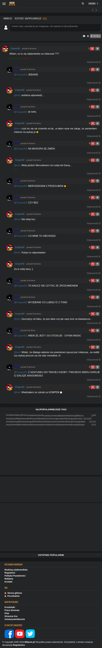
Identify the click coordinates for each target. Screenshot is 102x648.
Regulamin (9, 573)
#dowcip (68, 421)
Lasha (20, 58)
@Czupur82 (20, 74)
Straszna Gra (10, 616)
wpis (45, 18)
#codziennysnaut (34, 424)
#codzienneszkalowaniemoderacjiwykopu (64, 424)
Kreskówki (9, 607)
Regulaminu (19, 645)
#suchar (10, 424)
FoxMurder (14, 58)
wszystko (19, 18)
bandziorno (27, 58)
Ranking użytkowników (16, 570)
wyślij (95, 36)
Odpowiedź (92, 62)
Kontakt (8, 582)
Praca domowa (11, 610)
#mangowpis (79, 421)
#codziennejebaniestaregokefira (22, 421)
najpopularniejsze (33, 18)
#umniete (59, 421)
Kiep (6, 613)
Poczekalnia (11, 596)
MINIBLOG (7, 18)
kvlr (17, 169)
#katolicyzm (49, 421)
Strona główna (13, 593)
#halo (40, 421)
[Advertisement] (51, 527)
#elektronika (20, 424)
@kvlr (17, 95)
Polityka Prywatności (14, 576)
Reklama (8, 579)
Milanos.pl (30, 642)
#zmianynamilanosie (14, 619)
